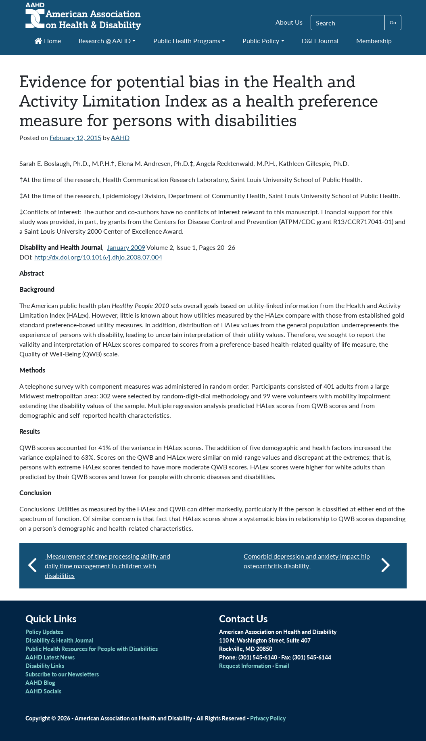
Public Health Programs (186, 40)
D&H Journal (320, 40)
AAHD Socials (43, 691)
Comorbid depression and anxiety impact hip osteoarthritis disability (317, 564)
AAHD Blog (40, 682)
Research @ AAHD (105, 40)
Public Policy (260, 40)
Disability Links (44, 665)
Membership (374, 40)
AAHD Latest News (50, 657)
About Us (289, 22)
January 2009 (126, 247)
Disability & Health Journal (59, 640)
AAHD (120, 137)
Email (282, 665)
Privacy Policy (268, 718)
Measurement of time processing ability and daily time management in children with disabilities (107, 565)
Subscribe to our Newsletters (62, 674)
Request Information (245, 665)
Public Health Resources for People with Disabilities (91, 649)
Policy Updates (44, 632)
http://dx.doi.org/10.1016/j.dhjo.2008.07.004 (98, 257)
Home (47, 40)
